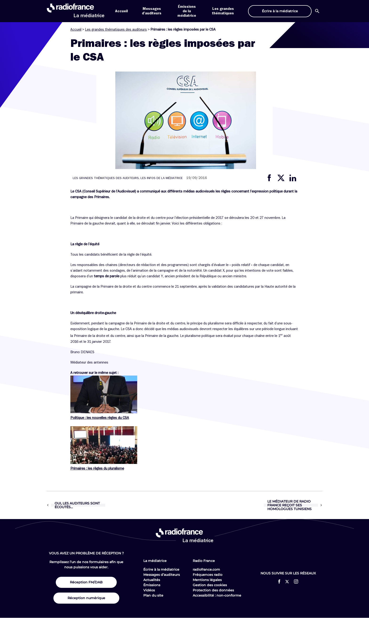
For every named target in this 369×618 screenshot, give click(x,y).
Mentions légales (207, 580)
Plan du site (153, 595)
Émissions (151, 585)
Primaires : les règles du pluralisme (97, 468)
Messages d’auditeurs (161, 575)
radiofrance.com (206, 569)
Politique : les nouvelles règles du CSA (99, 418)
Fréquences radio (207, 575)
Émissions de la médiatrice (186, 11)
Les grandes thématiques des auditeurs (116, 29)
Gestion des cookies (210, 585)
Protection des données (213, 590)
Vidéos (149, 590)
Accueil (121, 11)
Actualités (151, 580)
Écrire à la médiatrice (161, 569)
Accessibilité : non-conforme (217, 595)
